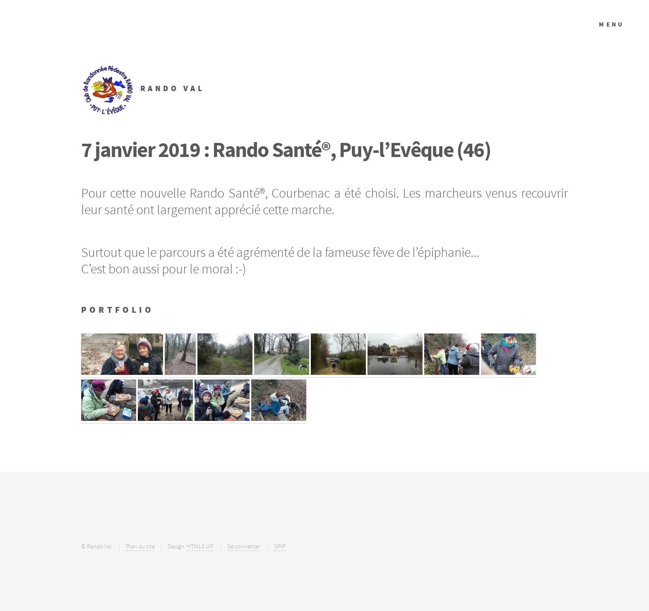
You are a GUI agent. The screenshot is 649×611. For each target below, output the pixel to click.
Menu (611, 24)
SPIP (280, 547)
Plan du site (140, 547)
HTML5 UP (200, 547)
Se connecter (243, 547)
